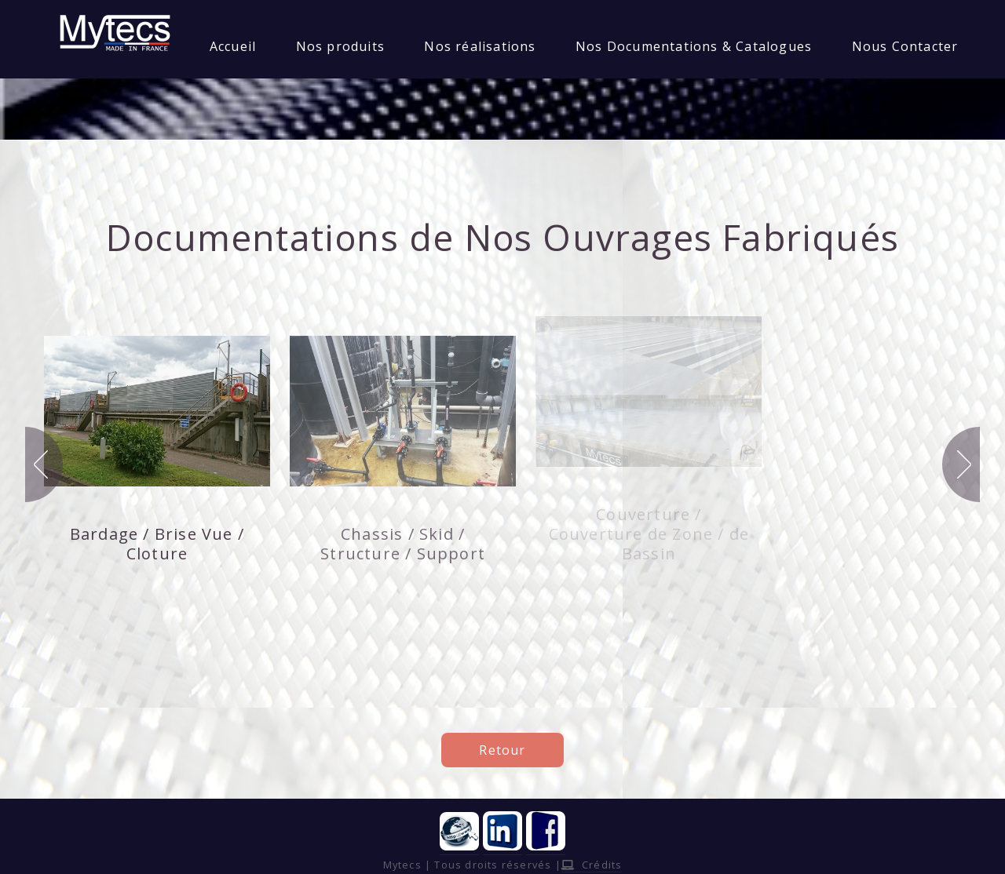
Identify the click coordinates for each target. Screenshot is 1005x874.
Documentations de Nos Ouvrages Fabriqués (502, 237)
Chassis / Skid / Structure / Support (402, 543)
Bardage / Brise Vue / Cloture (157, 543)
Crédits (591, 865)
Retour (502, 750)
